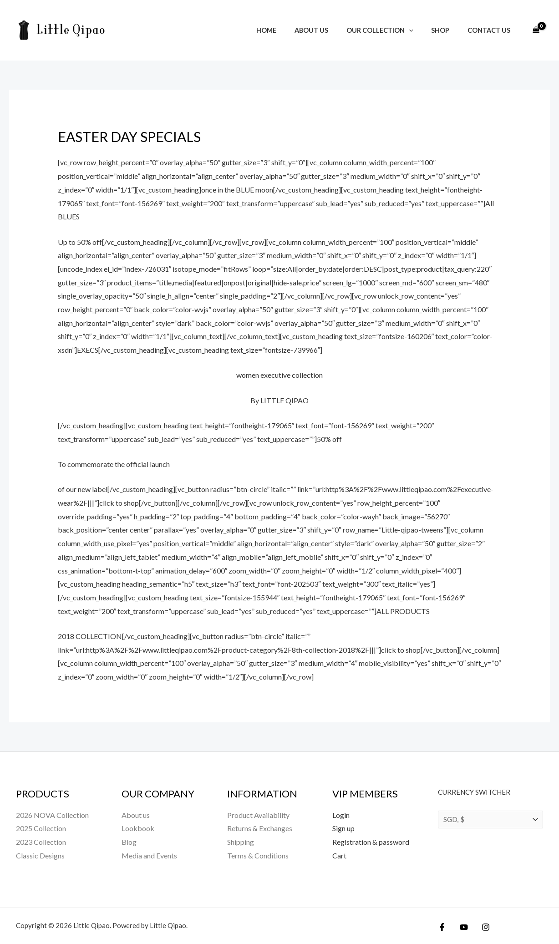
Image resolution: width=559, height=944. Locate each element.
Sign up (343, 828)
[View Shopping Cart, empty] (536, 30)
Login (341, 815)
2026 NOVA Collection (52, 815)
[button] (421, 30)
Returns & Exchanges (259, 828)
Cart (339, 855)
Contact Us (491, 30)
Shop (448, 30)
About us (329, 30)
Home (289, 30)
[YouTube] (461, 927)
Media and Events (149, 855)
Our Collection (392, 30)
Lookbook (138, 828)
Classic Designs (40, 855)
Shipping (240, 841)
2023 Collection (41, 841)
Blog (129, 841)
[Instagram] (481, 927)
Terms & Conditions (258, 855)
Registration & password (370, 841)
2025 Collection (41, 828)
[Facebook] (442, 927)
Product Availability (258, 815)
